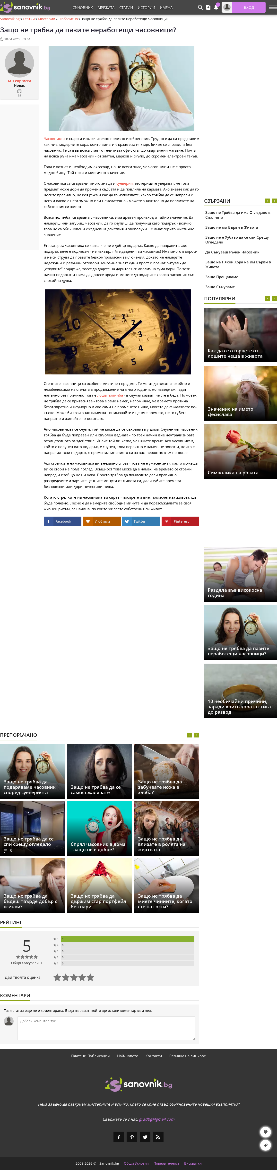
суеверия (124, 183)
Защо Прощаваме (221, 276)
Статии (126, 7)
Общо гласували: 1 (27, 963)
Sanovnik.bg (10, 19)
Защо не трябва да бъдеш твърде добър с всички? (30, 901)
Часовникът (54, 138)
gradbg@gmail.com (156, 1119)
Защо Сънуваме (220, 286)
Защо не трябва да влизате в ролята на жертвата (161, 844)
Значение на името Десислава (230, 411)
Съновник (83, 7)
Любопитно (68, 19)
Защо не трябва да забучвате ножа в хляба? (160, 787)
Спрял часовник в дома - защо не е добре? (98, 847)
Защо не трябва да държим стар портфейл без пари (98, 901)
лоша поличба (110, 395)
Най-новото (127, 1055)
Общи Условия (136, 1163)
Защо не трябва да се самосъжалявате (96, 790)
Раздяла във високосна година (235, 592)
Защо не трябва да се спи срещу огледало (29, 841)
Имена (166, 7)
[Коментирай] (106, 1028)
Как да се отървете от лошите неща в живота (235, 353)
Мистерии (46, 19)
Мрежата (106, 7)
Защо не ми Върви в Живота (231, 227)
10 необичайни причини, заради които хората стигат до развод (240, 706)
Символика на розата (233, 472)
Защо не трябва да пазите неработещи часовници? (238, 651)
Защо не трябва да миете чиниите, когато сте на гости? (165, 901)
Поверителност (166, 1163)
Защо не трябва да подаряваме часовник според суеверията (30, 787)
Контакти (154, 1055)
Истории (146, 7)
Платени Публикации (90, 1055)
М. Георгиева (19, 81)
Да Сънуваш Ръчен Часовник (232, 252)
